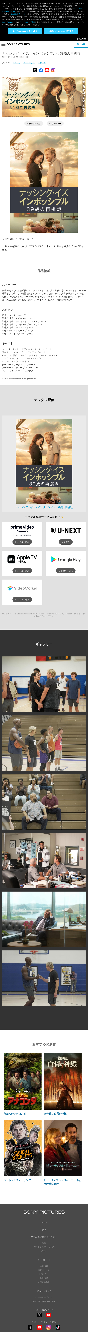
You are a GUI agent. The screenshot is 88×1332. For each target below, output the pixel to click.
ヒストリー (44, 1274)
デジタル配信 (34, 123)
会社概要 (44, 1266)
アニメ (44, 1251)
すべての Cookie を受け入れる (25, 31)
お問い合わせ (44, 1282)
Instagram (48, 1329)
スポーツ (42, 63)
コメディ (16, 63)
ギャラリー (55, 123)
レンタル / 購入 (22, 542)
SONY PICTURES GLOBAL (44, 1301)
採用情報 (44, 1278)
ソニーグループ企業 (27, 22)
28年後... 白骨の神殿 (55, 1113)
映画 (44, 1229)
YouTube (39, 1329)
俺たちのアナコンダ (15, 1113)
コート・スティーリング (17, 1180)
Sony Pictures (7, 22)
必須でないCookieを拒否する (61, 31)
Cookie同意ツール (18, 14)
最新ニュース (44, 1270)
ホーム (44, 1222)
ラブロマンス (29, 63)
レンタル (66, 542)
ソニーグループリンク (44, 1297)
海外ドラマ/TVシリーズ (44, 1247)
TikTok (58, 1329)
